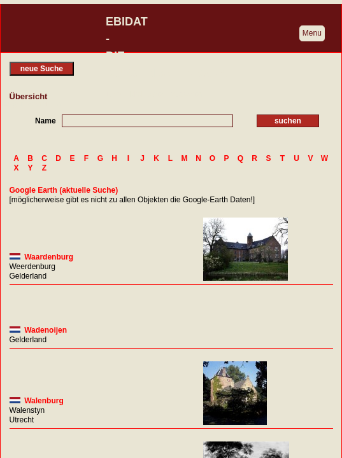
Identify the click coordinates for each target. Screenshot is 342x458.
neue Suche (41, 68)
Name (45, 120)
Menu (312, 33)
